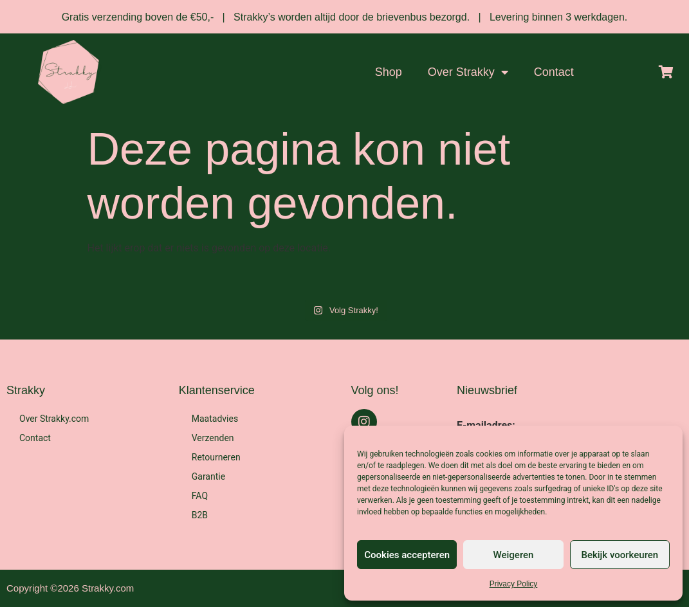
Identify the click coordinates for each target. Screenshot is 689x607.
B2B (200, 515)
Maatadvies (215, 418)
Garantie (208, 476)
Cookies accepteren (407, 555)
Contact (554, 72)
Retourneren (216, 457)
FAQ (200, 496)
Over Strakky (468, 72)
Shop (388, 72)
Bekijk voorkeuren (619, 555)
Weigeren (513, 555)
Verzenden (213, 438)
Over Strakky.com (54, 418)
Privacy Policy (514, 583)
